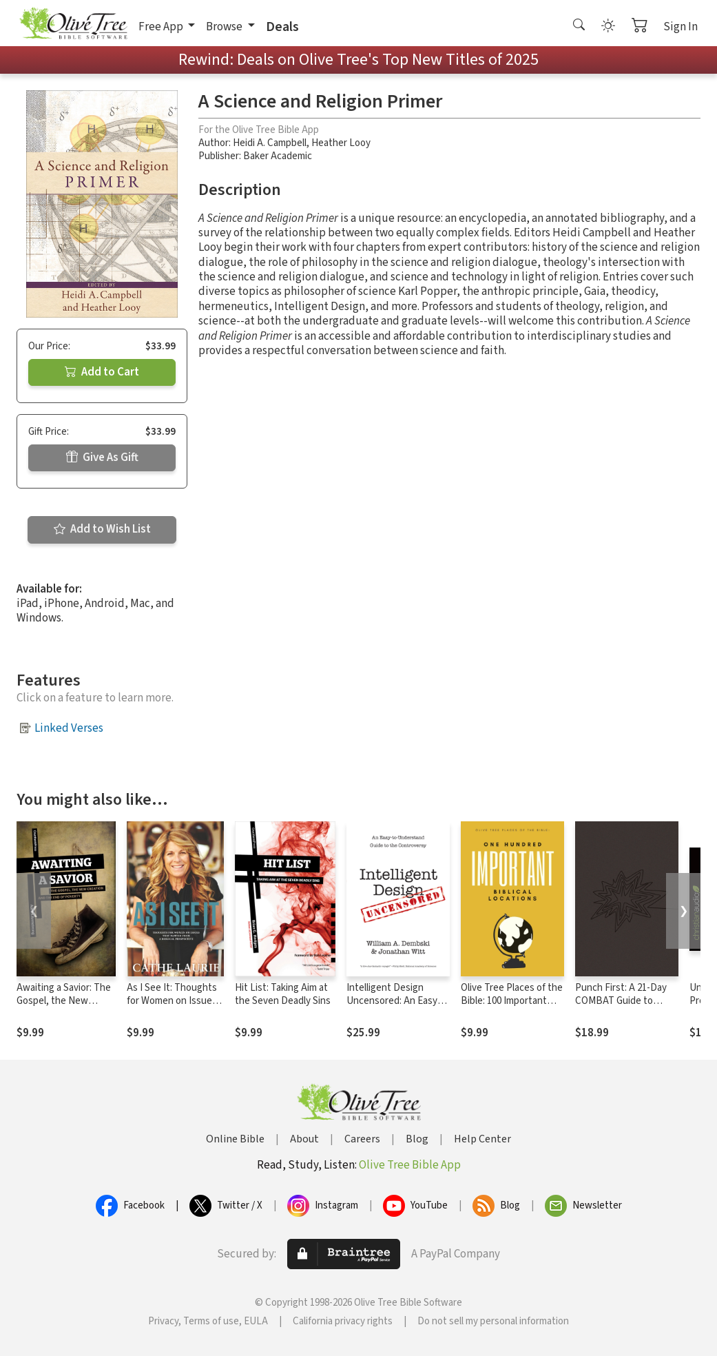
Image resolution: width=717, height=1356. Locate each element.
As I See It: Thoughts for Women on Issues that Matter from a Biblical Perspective (172, 1007)
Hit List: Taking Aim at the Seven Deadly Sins (283, 994)
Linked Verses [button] (68, 728)
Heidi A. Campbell (269, 143)
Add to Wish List (102, 529)
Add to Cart (102, 372)
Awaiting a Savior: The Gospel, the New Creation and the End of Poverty (64, 1007)
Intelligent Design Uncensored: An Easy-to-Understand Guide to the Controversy (398, 1007)
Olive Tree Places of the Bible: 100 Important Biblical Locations (512, 1000)
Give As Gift (102, 457)
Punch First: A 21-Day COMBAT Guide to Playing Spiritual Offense (621, 1007)
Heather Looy (341, 143)
